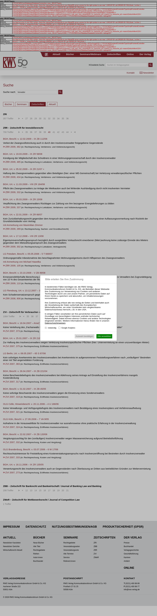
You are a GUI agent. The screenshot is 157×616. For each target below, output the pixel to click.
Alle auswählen (104, 336)
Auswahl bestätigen (84, 336)
